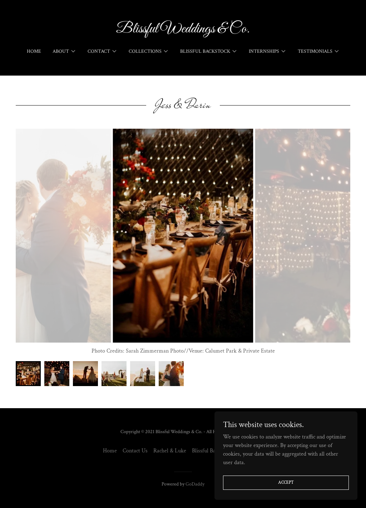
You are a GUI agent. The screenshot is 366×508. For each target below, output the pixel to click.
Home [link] (34, 51)
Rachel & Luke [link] (169, 451)
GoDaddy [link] (195, 484)
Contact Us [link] (135, 451)
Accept (286, 482)
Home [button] (110, 451)
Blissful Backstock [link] (212, 451)
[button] (64, 51)
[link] (183, 31)
